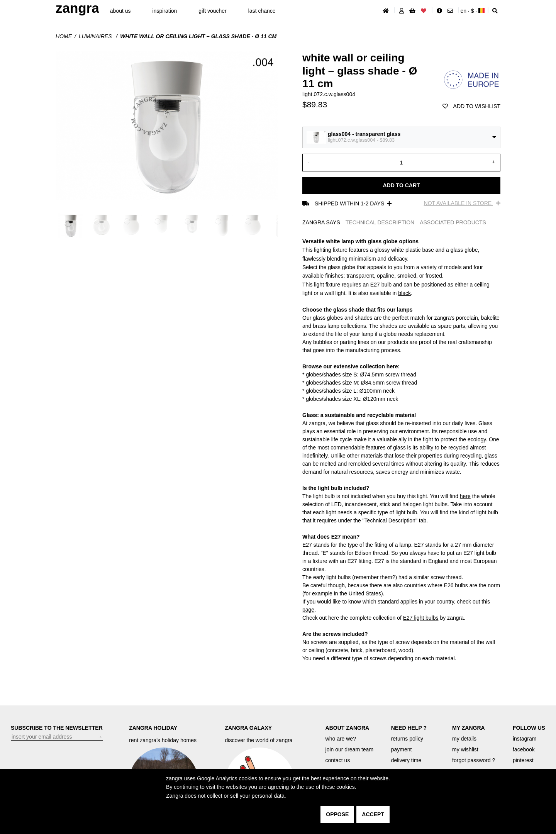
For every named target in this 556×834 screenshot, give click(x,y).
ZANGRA (77, 7)
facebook (524, 749)
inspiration (165, 11)
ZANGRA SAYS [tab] (321, 222)
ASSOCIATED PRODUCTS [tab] (453, 222)
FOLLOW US (529, 728)
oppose (337, 814)
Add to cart (401, 185)
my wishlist (465, 749)
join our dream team (349, 749)
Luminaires (96, 36)
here (392, 366)
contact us (337, 760)
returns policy (407, 739)
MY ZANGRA (468, 728)
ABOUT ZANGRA (347, 728)
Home (64, 36)
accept (373, 814)
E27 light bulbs (421, 618)
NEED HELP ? (409, 728)
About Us (120, 11)
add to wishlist (471, 106)
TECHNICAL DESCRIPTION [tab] (380, 222)
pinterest (523, 760)
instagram (524, 739)
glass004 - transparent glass (364, 134)
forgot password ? (473, 760)
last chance (262, 11)
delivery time (406, 760)
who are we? (340, 739)
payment (401, 749)
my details (464, 739)
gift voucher (212, 11)
